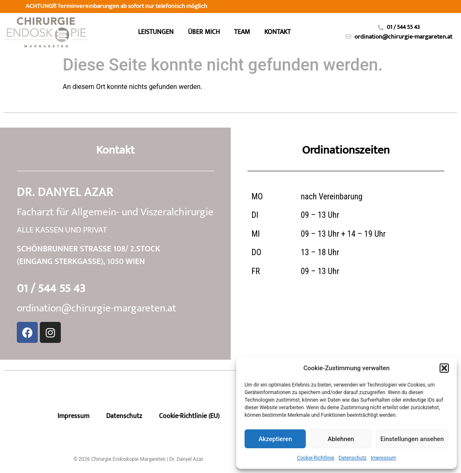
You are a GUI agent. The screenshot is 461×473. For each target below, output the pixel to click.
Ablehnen (341, 439)
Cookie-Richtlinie (315, 458)
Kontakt (277, 32)
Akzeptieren (275, 439)
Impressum (383, 458)
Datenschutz (353, 458)
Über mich (204, 32)
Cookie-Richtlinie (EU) (189, 416)
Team (242, 32)
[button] (444, 368)
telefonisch (123, 6)
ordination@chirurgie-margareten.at (96, 308)
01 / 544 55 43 (51, 288)
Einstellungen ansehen (412, 439)
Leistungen (156, 32)
